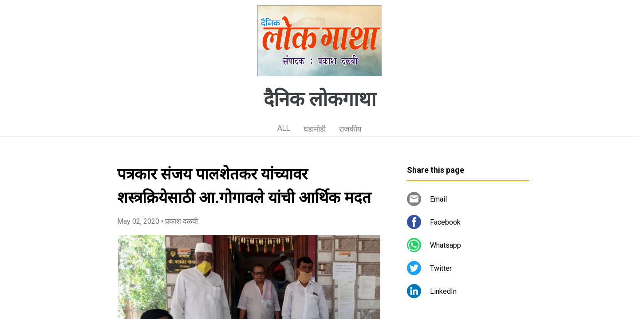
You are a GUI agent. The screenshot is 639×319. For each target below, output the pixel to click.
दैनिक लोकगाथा (320, 99)
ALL (283, 128)
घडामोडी (315, 128)
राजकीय (350, 128)
